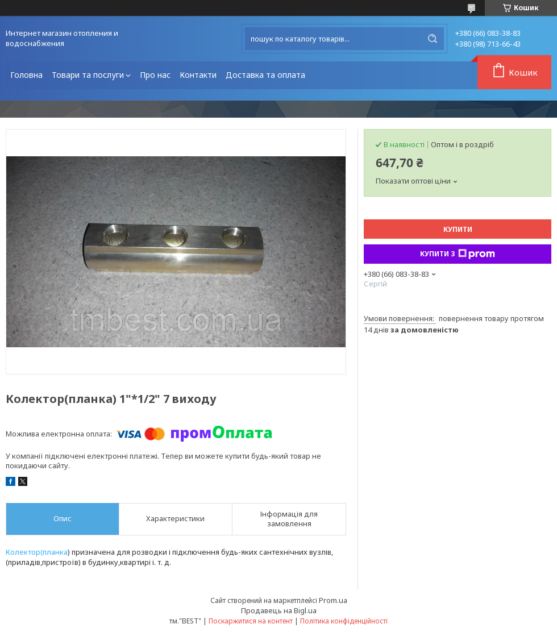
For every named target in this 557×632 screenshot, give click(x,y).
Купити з (457, 254)
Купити (457, 229)
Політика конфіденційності (344, 621)
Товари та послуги (88, 74)
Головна (26, 74)
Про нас (155, 74)
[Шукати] (432, 38)
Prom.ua (333, 600)
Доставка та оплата (265, 74)
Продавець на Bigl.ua (279, 610)
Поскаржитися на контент (251, 621)
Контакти (198, 74)
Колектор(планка (37, 552)
